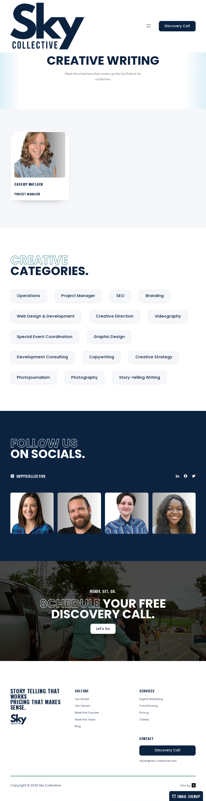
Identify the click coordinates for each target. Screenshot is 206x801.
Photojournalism (33, 377)
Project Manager (78, 296)
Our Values (82, 705)
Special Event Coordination (44, 337)
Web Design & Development (46, 316)
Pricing (144, 712)
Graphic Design (109, 337)
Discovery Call (177, 26)
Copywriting (101, 357)
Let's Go (103, 628)
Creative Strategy (153, 357)
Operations (28, 296)
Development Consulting (42, 357)
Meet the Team (85, 719)
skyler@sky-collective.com (158, 761)
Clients (144, 719)
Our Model (82, 699)
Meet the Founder (87, 712)
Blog (78, 726)
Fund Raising (148, 705)
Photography (84, 377)
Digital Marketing (151, 699)
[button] (149, 26)
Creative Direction (114, 316)
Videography (168, 316)
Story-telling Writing (139, 377)
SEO (120, 296)
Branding (155, 296)
